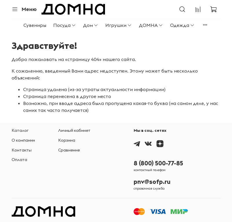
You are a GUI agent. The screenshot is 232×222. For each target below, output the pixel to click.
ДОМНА (151, 25)
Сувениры (34, 25)
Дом (90, 25)
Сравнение (69, 150)
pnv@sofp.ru (152, 182)
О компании (23, 140)
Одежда (182, 25)
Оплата (19, 159)
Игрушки (118, 25)
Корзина (66, 140)
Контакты (22, 150)
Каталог (20, 130)
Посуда (64, 25)
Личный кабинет (74, 130)
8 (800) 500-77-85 (158, 163)
